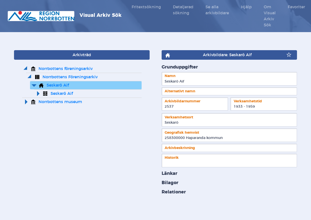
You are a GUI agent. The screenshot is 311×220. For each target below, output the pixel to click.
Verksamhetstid (248, 101)
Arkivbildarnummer (182, 101)
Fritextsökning (146, 7)
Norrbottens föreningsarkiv (66, 69)
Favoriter (296, 7)
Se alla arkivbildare (217, 10)
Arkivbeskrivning (180, 148)
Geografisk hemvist (182, 132)
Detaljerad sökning (183, 10)
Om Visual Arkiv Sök (270, 16)
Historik (172, 158)
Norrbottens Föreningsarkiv (70, 77)
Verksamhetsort (179, 117)
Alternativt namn (180, 91)
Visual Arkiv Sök (65, 16)
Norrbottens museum (60, 102)
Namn (170, 76)
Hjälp (246, 7)
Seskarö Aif (58, 85)
